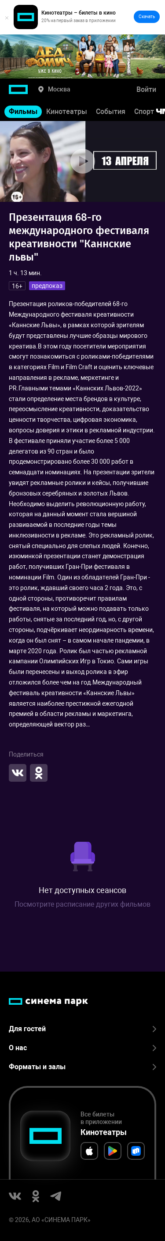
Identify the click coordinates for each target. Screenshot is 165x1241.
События (110, 111)
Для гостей (82, 1029)
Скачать (147, 16)
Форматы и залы (82, 1067)
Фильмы (23, 111)
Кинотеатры (66, 111)
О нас (82, 1048)
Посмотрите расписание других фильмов (82, 904)
